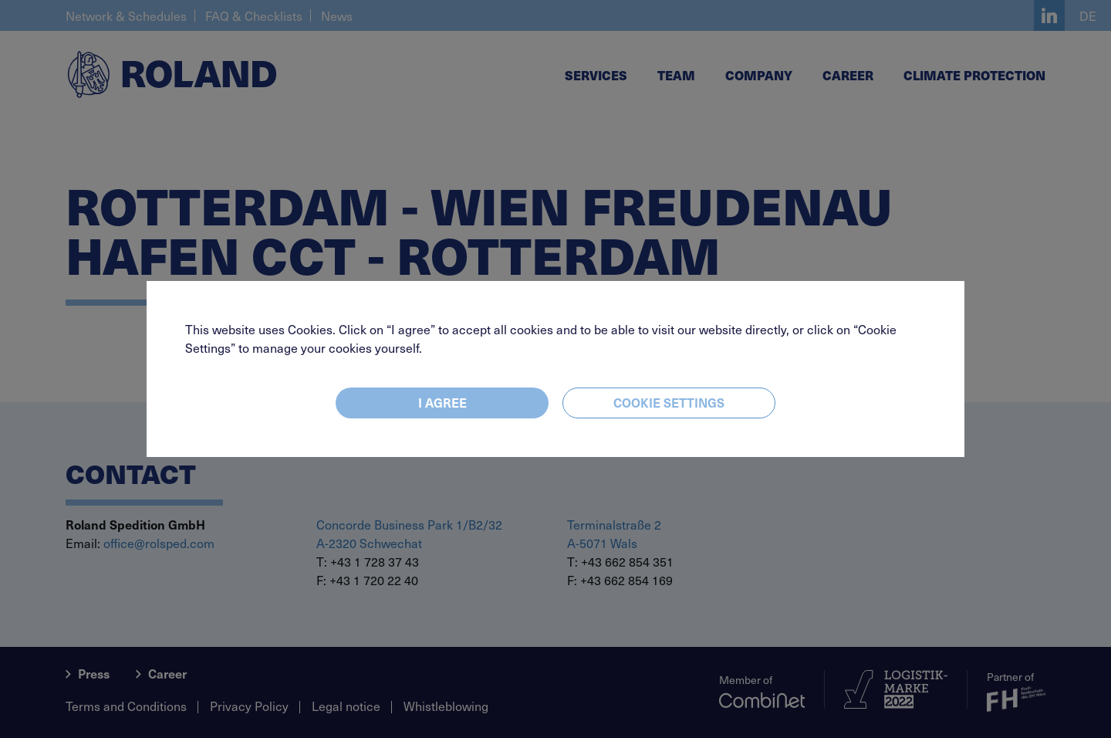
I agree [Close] (442, 402)
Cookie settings (668, 402)
